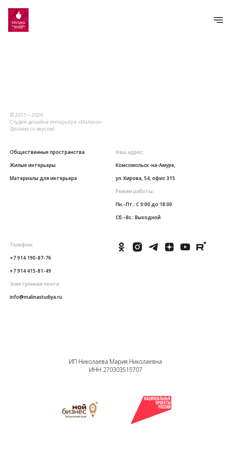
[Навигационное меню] (218, 20)
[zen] (169, 250)
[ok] (121, 250)
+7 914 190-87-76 (30, 257)
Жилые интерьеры (33, 165)
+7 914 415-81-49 (30, 270)
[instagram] (137, 250)
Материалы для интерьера (43, 178)
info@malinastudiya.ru (36, 296)
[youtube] (185, 250)
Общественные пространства (47, 152)
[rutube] (201, 250)
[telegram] (153, 250)
